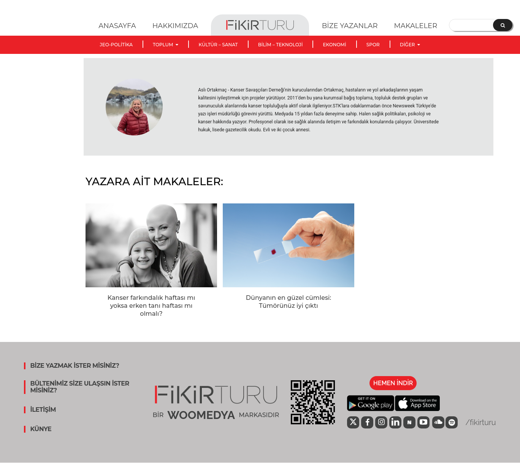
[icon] (353, 423)
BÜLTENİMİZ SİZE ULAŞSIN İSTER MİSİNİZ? (79, 387)
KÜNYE (40, 429)
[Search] (502, 25)
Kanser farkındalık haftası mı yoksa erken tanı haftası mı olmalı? (151, 305)
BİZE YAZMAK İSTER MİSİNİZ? (74, 365)
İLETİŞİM (43, 409)
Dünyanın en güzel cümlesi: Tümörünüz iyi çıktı (288, 301)
